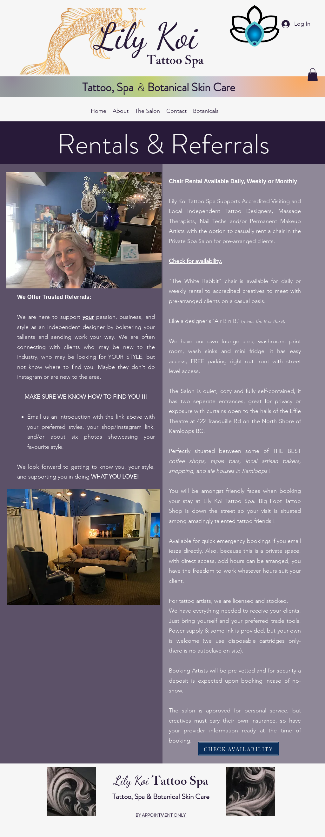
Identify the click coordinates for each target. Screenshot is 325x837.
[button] (312, 74)
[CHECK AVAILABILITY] (238, 749)
